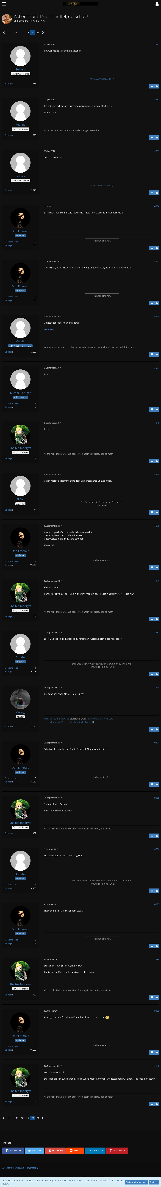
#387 (156, 367)
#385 (156, 261)
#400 (156, 1065)
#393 (156, 687)
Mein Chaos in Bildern (55, 718)
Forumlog (49, 329)
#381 (156, 44)
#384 (156, 206)
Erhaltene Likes (11, 241)
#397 (156, 904)
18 (22, 32)
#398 (156, 959)
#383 (156, 151)
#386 (156, 316)
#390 (156, 525)
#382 (156, 99)
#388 (156, 422)
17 (17, 32)
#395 (156, 797)
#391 (156, 580)
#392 (156, 632)
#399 (156, 1010)
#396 (156, 849)
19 (27, 32)
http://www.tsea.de (100, 78)
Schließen (154, 1182)
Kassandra (22, 20)
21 (38, 32)
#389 (156, 474)
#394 (156, 742)
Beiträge (8, 83)
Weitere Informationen (136, 1182)
